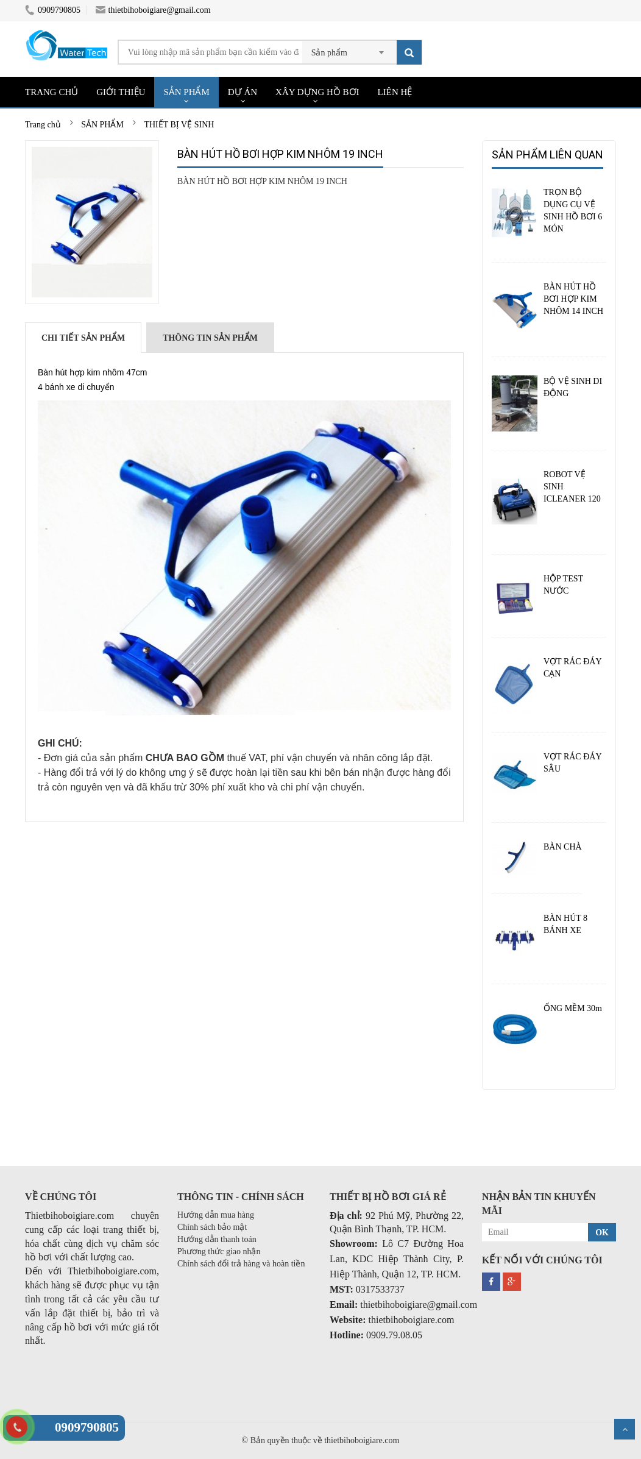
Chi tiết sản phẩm (83, 338)
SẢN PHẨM (186, 92)
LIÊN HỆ (395, 92)
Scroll (624, 1429)
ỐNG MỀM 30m (573, 1008)
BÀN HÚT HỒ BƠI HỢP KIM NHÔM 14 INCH (573, 299)
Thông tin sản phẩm (210, 338)
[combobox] (349, 48)
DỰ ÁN (242, 92)
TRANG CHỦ (51, 92)
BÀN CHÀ (563, 846)
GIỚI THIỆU (120, 92)
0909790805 (52, 10)
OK (602, 1232)
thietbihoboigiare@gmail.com (153, 10)
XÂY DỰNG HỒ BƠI (317, 92)
